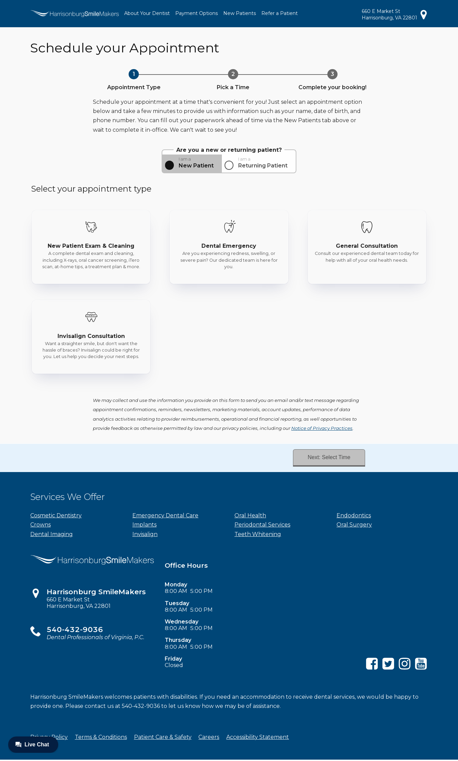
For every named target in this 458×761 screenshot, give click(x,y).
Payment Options (196, 13)
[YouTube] (421, 670)
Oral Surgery (354, 526)
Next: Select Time (327, 458)
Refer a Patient (279, 13)
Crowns (40, 526)
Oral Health (250, 517)
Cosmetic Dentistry (56, 517)
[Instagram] (404, 670)
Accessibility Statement (257, 738)
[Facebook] (372, 670)
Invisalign (145, 535)
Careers (208, 738)
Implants (144, 526)
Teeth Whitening (257, 535)
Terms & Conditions (101, 738)
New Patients (239, 13)
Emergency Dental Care (165, 517)
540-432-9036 (75, 631)
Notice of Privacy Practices (322, 428)
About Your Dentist (147, 13)
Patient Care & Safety (163, 738)
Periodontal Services (262, 526)
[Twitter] (388, 670)
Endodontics (354, 517)
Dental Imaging (51, 535)
